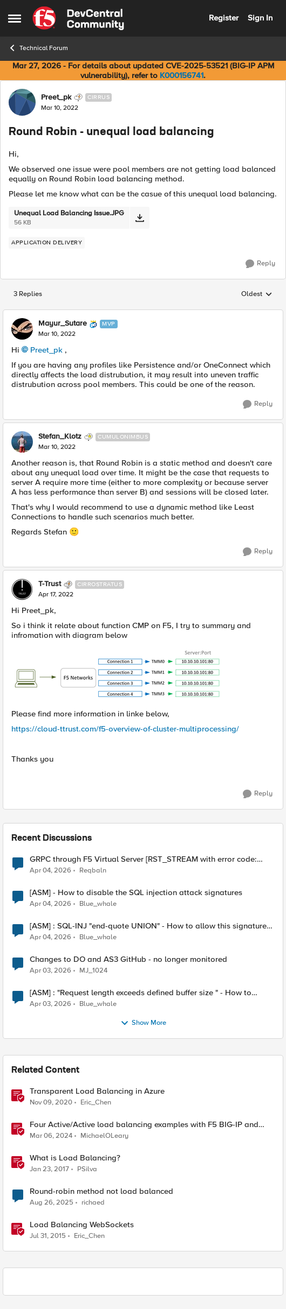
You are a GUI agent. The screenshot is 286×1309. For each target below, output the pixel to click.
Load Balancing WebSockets (82, 1224)
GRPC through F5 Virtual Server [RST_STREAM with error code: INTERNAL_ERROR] (143, 859)
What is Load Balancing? (75, 1158)
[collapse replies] (143, 314)
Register (224, 18)
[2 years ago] (51, 1135)
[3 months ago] (50, 870)
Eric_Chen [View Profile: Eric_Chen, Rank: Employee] (95, 1102)
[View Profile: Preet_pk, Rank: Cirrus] (22, 102)
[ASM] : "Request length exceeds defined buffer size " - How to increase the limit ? (140, 992)
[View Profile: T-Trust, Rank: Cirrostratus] (22, 589)
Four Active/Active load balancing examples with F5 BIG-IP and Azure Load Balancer (144, 1124)
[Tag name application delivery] (47, 243)
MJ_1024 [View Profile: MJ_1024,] (93, 970)
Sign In (260, 18)
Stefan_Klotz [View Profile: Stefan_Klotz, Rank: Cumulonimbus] (59, 436)
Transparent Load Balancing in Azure (97, 1091)
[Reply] (260, 264)
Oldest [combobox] (257, 294)
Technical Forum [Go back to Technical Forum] (38, 48)
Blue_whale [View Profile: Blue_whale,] (98, 903)
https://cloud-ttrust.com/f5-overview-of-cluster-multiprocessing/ (125, 729)
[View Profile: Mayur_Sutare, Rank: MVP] (22, 329)
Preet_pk (46, 350)
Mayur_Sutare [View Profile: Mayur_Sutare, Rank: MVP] (62, 323)
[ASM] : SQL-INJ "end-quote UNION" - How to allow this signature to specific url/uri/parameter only (148, 926)
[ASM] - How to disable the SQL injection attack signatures (136, 892)
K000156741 (181, 75)
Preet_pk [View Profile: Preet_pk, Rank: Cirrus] (56, 97)
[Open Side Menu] (14, 18)
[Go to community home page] (78, 18)
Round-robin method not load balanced (101, 1191)
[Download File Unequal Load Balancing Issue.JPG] (139, 218)
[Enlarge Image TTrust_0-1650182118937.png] (118, 674)
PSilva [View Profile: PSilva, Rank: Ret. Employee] (87, 1169)
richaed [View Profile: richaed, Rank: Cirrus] (93, 1202)
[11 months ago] (51, 1202)
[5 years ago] (51, 1102)
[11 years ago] (48, 1236)
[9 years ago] (49, 1169)
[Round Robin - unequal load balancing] (57, 334)
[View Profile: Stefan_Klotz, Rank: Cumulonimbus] (22, 442)
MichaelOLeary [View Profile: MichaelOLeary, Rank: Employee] (104, 1135)
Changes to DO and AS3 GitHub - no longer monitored (128, 959)
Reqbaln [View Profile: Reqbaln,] (92, 870)
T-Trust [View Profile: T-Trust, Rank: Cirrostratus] (49, 584)
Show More (143, 1023)
